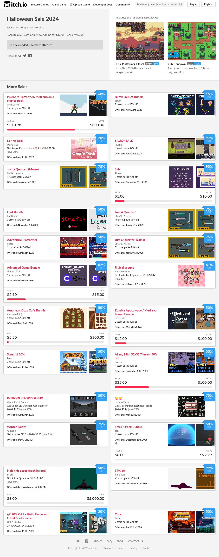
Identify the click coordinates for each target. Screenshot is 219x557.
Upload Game (80, 4)
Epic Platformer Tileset (130, 63)
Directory (108, 548)
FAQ (109, 541)
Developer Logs (102, 4)
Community (123, 4)
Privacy (133, 548)
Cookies (147, 548)
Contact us (135, 541)
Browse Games (39, 4)
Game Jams (59, 4)
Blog (120, 541)
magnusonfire (35, 27)
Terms (121, 548)
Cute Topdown (177, 63)
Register (208, 4)
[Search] (180, 4)
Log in (193, 4)
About (97, 541)
